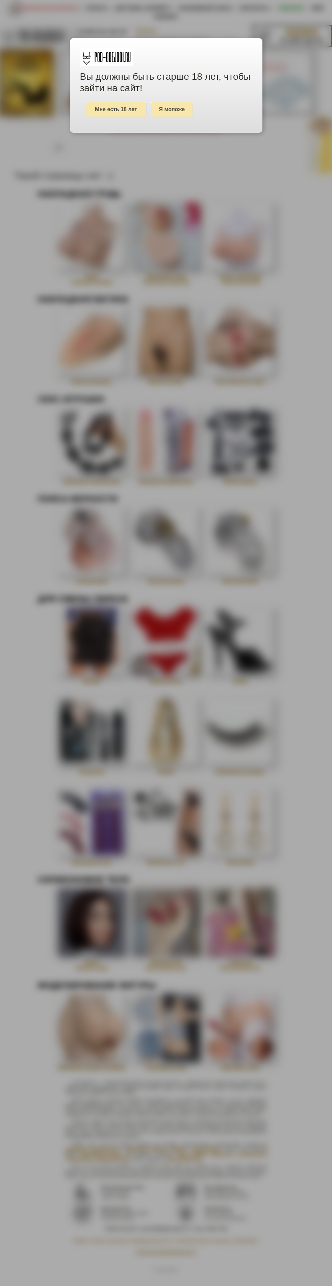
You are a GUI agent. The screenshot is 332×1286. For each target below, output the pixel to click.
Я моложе (172, 109)
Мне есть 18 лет (116, 109)
